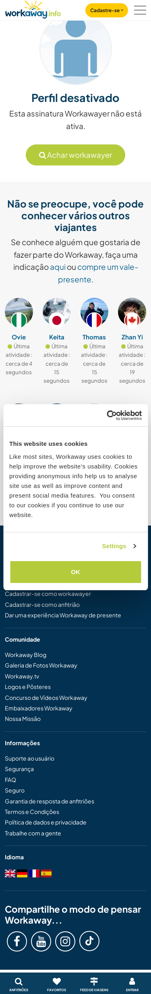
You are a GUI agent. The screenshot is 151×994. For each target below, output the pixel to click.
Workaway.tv (22, 676)
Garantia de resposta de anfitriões (49, 801)
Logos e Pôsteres (28, 686)
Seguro (15, 790)
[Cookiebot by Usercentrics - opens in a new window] (107, 415)
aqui (58, 266)
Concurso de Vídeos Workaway (46, 697)
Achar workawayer (75, 154)
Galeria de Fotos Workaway (41, 665)
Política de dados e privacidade (46, 822)
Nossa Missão (23, 718)
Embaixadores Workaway (38, 708)
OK (75, 571)
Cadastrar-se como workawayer (48, 593)
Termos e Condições (32, 811)
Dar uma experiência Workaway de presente (63, 615)
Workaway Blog (25, 654)
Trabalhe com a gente (33, 833)
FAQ (10, 779)
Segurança (19, 768)
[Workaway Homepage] (33, 8)
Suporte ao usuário (29, 758)
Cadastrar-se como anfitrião (42, 604)
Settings (114, 546)
